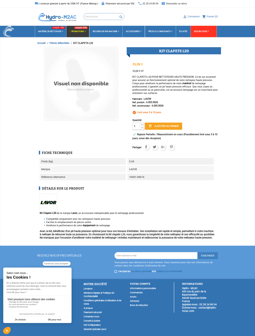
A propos (88, 308)
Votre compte (140, 283)
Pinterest (171, 147)
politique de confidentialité (169, 271)
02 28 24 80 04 (208, 304)
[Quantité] (136, 126)
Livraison (88, 288)
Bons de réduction (139, 305)
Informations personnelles (143, 288)
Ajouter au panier (163, 126)
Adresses (134, 301)
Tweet (154, 147)
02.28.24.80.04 (150, 3)
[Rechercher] (104, 16)
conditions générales (141, 271)
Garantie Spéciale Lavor (95, 329)
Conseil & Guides (92, 320)
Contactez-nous (91, 316)
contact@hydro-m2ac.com (199, 309)
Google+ (163, 147)
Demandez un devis (176, 3)
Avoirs (133, 296)
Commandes (136, 292)
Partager (146, 147)
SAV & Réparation (92, 325)
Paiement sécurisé (93, 312)
